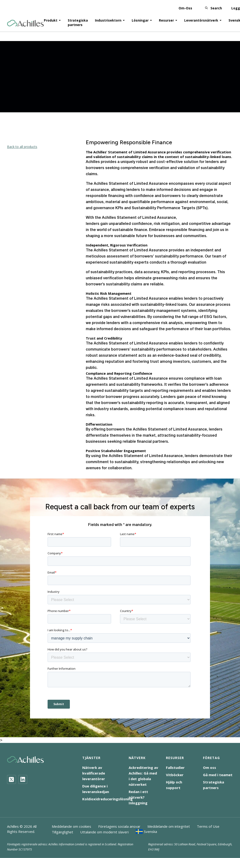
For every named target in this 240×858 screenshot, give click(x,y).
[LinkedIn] (22, 779)
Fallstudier (175, 767)
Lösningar (140, 19)
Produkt (50, 19)
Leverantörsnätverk (201, 19)
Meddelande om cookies (71, 826)
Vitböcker (175, 774)
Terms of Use (208, 826)
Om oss (209, 767)
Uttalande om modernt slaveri (104, 832)
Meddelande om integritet (168, 826)
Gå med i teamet (217, 774)
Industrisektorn (108, 19)
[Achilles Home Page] (25, 22)
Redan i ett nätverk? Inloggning (138, 797)
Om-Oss (185, 7)
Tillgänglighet (62, 832)
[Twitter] (11, 779)
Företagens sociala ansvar (119, 826)
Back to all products (22, 146)
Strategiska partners (78, 21)
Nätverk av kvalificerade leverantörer (93, 773)
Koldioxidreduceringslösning (107, 799)
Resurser (166, 19)
